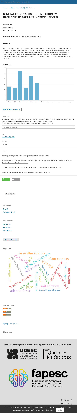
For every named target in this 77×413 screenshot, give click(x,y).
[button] (6, 179)
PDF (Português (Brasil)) (12, 109)
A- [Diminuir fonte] (13, 194)
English (5, 209)
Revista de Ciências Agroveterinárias (17, 2)
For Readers (6, 224)
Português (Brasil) (9, 212)
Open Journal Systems (10, 324)
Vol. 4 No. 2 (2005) (22, 8)
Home (5, 8)
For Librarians (7, 230)
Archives (12, 8)
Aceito (60, 410)
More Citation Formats (10, 127)
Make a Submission (11, 240)
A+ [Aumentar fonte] (7, 194)
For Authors (6, 227)
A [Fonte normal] (10, 194)
